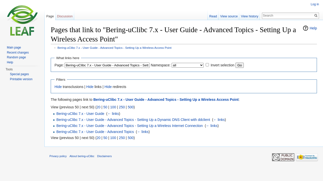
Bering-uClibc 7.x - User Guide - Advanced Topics (95, 132)
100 (113, 107)
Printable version (21, 79)
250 (122, 107)
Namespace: (161, 65)
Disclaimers (104, 156)
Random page (16, 57)
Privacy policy (58, 156)
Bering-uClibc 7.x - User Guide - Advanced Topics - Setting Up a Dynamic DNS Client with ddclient (133, 120)
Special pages (19, 74)
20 (99, 107)
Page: (59, 65)
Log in (315, 4)
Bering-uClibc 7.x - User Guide (80, 114)
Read (213, 16)
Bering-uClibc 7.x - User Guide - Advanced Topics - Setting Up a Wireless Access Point (115, 47)
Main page (14, 47)
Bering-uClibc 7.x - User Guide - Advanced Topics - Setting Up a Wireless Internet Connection (129, 126)
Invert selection (222, 65)
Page (50, 16)
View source (229, 16)
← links (113, 114)
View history (249, 16)
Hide (58, 87)
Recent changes (18, 52)
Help (313, 28)
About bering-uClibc (82, 156)
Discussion (65, 16)
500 (130, 107)
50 (105, 107)
